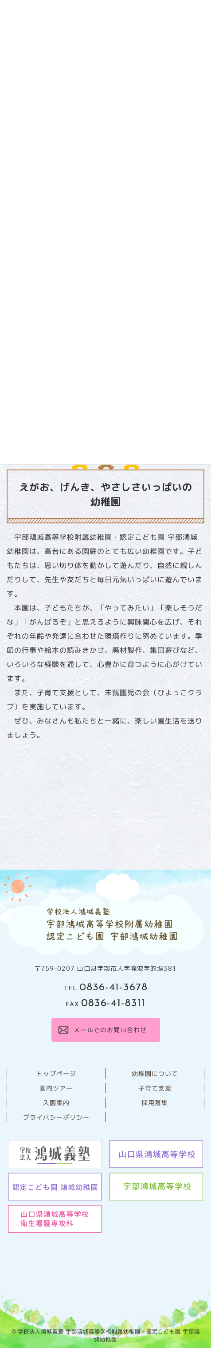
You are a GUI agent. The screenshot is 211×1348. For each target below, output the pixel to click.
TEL (106, 988)
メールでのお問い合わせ (109, 1030)
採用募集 (154, 1102)
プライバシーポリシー (56, 1117)
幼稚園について (154, 1073)
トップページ (56, 1073)
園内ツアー (56, 1088)
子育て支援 (154, 1088)
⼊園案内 (56, 1102)
